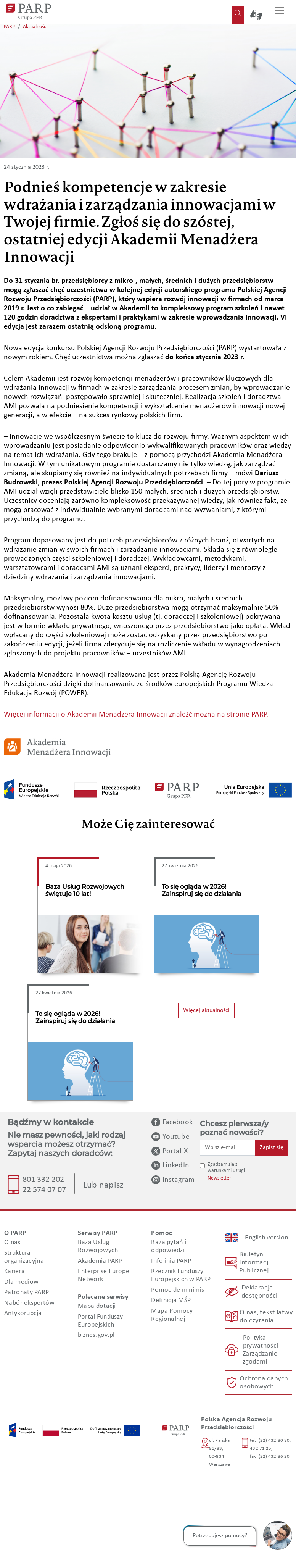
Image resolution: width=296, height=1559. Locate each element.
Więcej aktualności (206, 1010)
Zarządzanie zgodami (259, 1358)
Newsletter (219, 1178)
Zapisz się (271, 1147)
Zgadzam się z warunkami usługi (226, 1168)
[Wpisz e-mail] (227, 1147)
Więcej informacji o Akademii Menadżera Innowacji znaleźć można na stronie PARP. (136, 714)
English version (266, 1238)
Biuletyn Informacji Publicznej (254, 1262)
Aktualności (35, 27)
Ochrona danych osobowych (264, 1382)
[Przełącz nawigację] (279, 12)
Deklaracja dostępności (259, 1292)
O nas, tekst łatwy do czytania (266, 1316)
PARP (9, 27)
